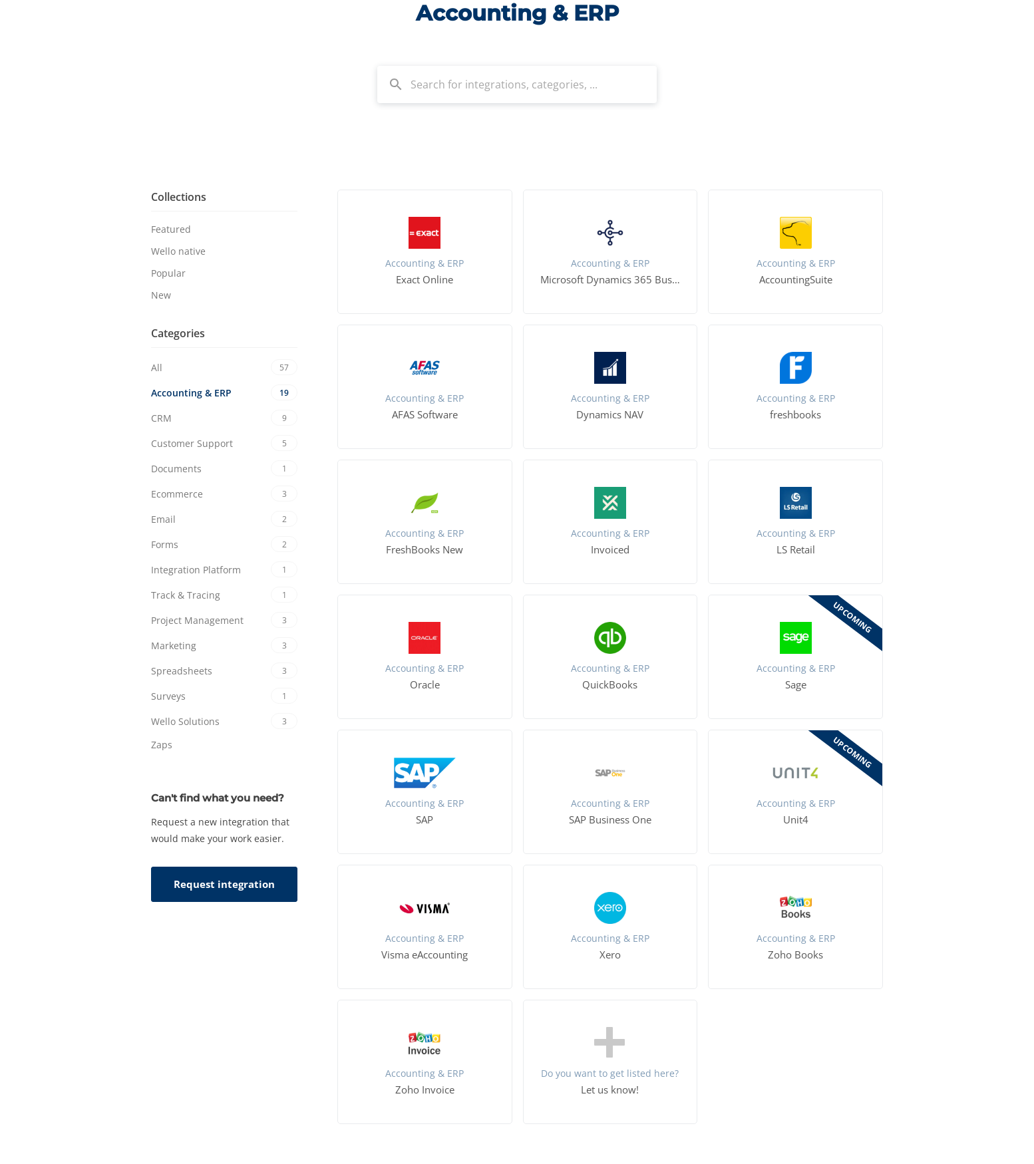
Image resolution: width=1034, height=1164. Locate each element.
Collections (178, 197)
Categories (178, 333)
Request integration (224, 884)
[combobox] (517, 84)
